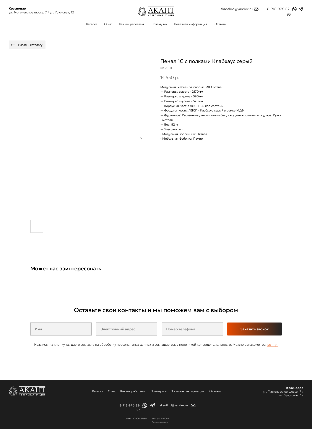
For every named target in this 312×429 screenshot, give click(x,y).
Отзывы (220, 24)
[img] (156, 11)
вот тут (272, 344)
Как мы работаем (131, 24)
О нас (108, 24)
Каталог (91, 24)
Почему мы (159, 24)
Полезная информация (190, 24)
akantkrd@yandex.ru (237, 9)
